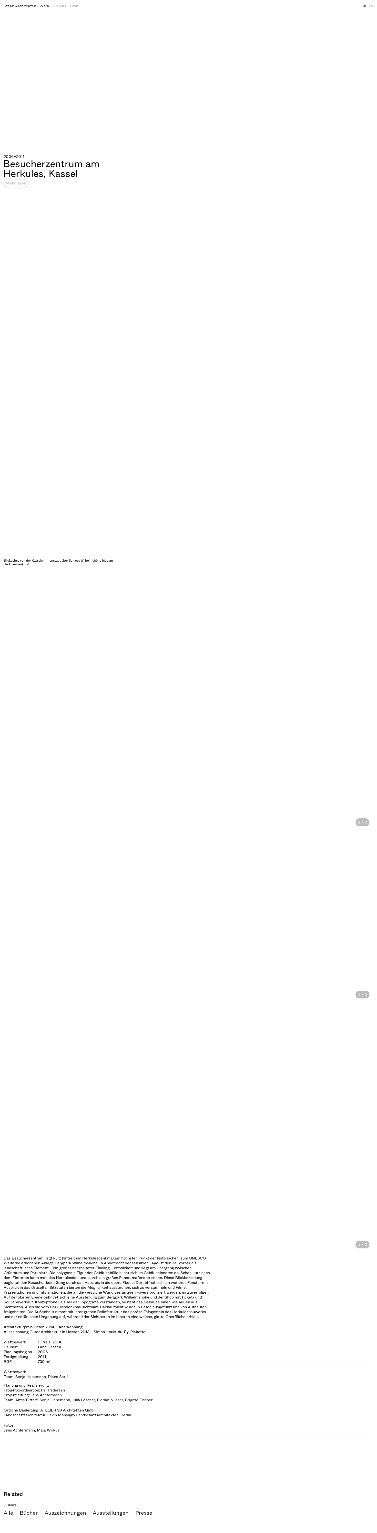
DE (365, 6)
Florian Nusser (110, 1400)
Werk (44, 6)
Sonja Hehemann (30, 1377)
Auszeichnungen (65, 1513)
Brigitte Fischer (139, 1400)
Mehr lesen (16, 183)
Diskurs (59, 6)
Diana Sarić (58, 1377)
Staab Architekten (20, 6)
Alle (8, 1513)
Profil (74, 6)
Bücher (29, 1513)
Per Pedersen (53, 1390)
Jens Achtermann (46, 1395)
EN (371, 6)
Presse (143, 1513)
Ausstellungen (111, 1513)
